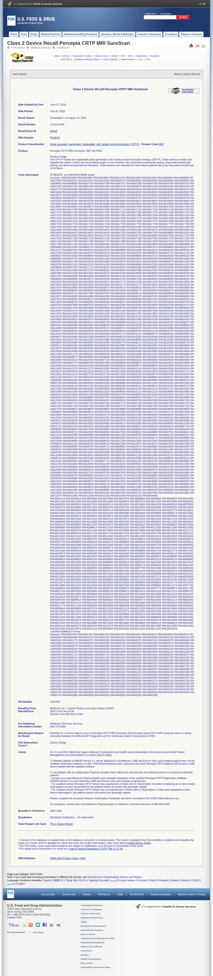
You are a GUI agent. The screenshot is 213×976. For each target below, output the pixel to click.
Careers (87, 894)
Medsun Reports (128, 59)
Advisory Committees (91, 909)
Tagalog (93, 880)
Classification (141, 56)
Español (47, 880)
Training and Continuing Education (98, 938)
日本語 (196, 880)
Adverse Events (101, 56)
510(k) (57, 56)
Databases (63, 47)
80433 (53, 131)
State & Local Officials (91, 946)
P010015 (55, 137)
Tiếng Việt (71, 880)
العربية (113, 880)
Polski (152, 880)
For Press (38, 932)
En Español (166, 14)
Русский (103, 880)
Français (142, 880)
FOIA (120, 894)
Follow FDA (150, 14)
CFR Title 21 (66, 59)
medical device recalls (139, 843)
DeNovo (66, 56)
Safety (84, 922)
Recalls (114, 56)
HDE (130, 56)
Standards (154, 56)
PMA (123, 56)
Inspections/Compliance (92, 942)
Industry (85, 955)
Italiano (175, 880)
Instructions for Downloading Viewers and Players (114, 877)
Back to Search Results (187, 74)
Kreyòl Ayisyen (127, 880)
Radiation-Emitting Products (87, 59)
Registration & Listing (82, 56)
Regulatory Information (92, 918)
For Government (16, 932)
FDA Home (18, 47)
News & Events (88, 934)
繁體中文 (59, 880)
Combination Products (92, 905)
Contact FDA (69, 894)
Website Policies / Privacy (192, 894)
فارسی (11, 883)
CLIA (140, 59)
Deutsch (185, 880)
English (21, 883)
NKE (161, 144)
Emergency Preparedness (93, 926)
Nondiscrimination (161, 894)
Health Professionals (91, 959)
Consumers (86, 951)
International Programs (92, 930)
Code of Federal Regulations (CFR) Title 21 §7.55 (95, 848)
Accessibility (48, 894)
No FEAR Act (137, 894)
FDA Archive (87, 963)
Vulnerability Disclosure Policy (96, 967)
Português (163, 880)
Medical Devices (41, 47)
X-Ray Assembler (110, 59)
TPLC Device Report (61, 824)
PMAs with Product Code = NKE (68, 858)
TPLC (148, 59)
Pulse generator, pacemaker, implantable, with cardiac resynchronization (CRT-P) (94, 144)
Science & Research (90, 913)
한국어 (82, 880)
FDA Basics (104, 894)
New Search (19, 74)
